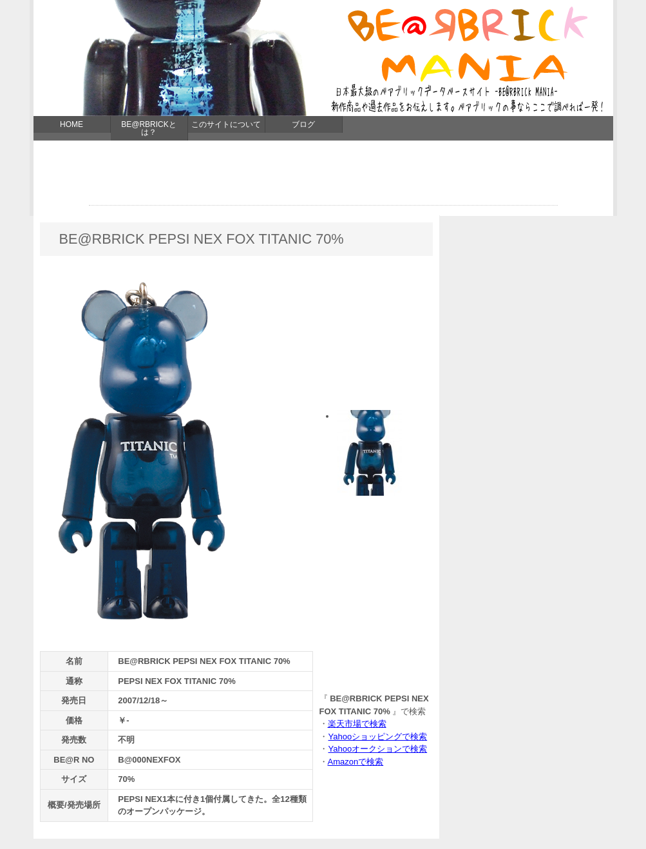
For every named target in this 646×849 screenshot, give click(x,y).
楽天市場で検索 (357, 723)
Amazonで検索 (356, 761)
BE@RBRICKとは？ (148, 128)
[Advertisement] (323, 176)
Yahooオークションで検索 (378, 749)
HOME (71, 124)
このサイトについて (226, 124)
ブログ (303, 124)
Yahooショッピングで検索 (378, 736)
